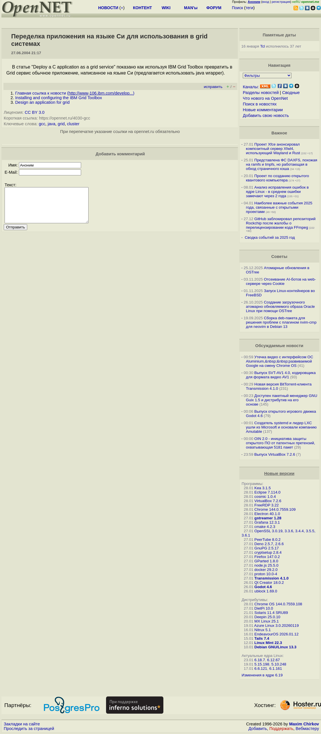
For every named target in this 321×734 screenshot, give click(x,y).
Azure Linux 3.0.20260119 (276, 625)
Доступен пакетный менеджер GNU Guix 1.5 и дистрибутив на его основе (281, 400)
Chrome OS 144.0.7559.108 (278, 604)
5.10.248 (278, 664)
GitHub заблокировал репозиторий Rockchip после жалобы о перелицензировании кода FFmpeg (281, 223)
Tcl (262, 46)
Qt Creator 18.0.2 (269, 582)
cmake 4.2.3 (265, 526)
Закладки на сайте (22, 724)
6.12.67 (273, 660)
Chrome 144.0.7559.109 (275, 509)
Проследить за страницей (29, 728)
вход (265, 1)
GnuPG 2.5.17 (267, 548)
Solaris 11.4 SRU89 (271, 612)
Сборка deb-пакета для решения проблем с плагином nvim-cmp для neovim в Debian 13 (281, 322)
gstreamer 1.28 (268, 518)
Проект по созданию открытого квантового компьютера (277, 178)
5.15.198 (262, 664)
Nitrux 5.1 (263, 630)
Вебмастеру (307, 728)
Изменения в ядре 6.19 (262, 675)
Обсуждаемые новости (279, 345)
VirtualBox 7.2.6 (268, 501)
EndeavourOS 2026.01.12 (277, 634)
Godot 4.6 (263, 587)
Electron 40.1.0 (267, 514)
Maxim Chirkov (304, 724)
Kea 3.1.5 (263, 488)
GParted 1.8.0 (266, 561)
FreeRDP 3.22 (267, 505)
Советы (279, 256)
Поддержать (281, 728)
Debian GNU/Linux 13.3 (276, 647)
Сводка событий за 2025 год (270, 237)
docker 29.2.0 (266, 569)
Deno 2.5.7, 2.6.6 (269, 544)
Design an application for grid (42, 102)
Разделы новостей (261, 92)
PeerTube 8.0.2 (268, 539)
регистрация (281, 1)
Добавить (257, 728)
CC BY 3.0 (34, 112)
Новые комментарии (263, 109)
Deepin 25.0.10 (267, 617)
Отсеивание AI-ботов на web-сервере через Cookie (281, 281)
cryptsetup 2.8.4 (268, 552)
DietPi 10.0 (264, 608)
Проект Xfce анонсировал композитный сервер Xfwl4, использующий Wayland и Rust (273, 148)
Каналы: (251, 87)
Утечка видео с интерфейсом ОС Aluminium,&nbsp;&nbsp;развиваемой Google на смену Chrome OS (279, 361)
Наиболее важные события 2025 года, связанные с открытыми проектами (279, 207)
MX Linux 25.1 (267, 621)
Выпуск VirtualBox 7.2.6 (274, 454)
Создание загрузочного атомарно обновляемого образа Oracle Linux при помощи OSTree (280, 306)
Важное (279, 133)
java (51, 124)
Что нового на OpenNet (265, 98)
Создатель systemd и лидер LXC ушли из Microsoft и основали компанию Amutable (281, 427)
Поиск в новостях (260, 104)
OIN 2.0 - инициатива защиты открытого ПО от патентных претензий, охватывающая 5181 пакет (280, 443)
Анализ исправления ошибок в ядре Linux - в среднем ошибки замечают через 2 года (277, 191)
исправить (213, 87)
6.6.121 (261, 668)
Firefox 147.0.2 (267, 557)
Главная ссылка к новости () (74, 93)
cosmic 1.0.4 (265, 496)
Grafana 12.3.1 (267, 522)
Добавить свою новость (266, 115)
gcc (42, 124)
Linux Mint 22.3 (268, 643)
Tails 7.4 (262, 638)
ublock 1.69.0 (266, 591)
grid (61, 124)
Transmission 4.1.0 (272, 578)
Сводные (291, 92)
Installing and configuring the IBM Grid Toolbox (58, 97)
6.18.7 (260, 660)
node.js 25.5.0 (267, 565)
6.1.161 (275, 668)
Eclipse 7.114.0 (268, 492)
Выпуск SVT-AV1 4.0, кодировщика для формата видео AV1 (281, 375)
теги (249, 7)
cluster (73, 124)
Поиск (237, 7)
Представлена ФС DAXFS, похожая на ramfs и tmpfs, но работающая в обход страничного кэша (281, 164)
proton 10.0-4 (266, 574)
